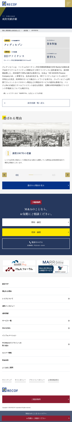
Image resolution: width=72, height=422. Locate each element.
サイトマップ (7, 380)
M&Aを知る (6, 328)
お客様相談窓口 (53, 380)
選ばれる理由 (7, 291)
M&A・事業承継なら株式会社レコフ (11, 30)
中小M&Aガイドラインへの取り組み (11, 344)
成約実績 (26, 30)
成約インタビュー (8, 306)
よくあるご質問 (7, 367)
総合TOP (5, 284)
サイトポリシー (20, 380)
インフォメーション (9, 335)
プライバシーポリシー (37, 380)
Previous (4, 175)
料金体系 (5, 360)
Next (67, 175)
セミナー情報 (7, 353)
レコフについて (7, 298)
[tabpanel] (36, 146)
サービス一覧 (7, 321)
